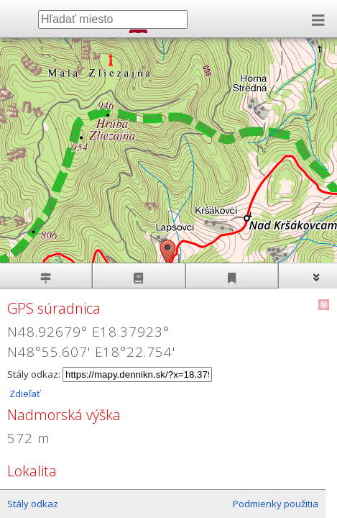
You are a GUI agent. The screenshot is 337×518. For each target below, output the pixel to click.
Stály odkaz (32, 503)
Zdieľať (23, 393)
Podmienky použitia (275, 503)
